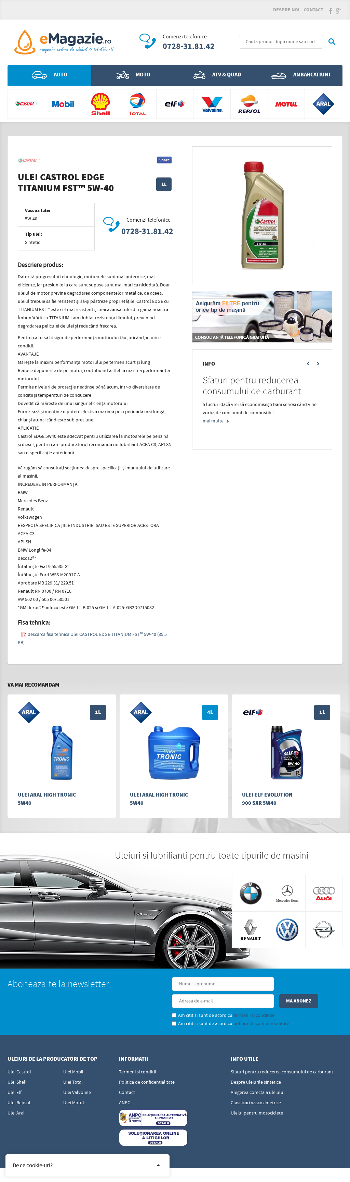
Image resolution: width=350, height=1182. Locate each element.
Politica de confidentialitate (147, 1067)
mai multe (213, 423)
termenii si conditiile (209, 1001)
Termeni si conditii (137, 1057)
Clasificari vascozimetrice (256, 1088)
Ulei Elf (15, 1078)
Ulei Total (73, 1067)
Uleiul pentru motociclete (257, 1098)
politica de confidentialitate (216, 1009)
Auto (49, 77)
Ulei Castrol (19, 1057)
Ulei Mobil (73, 1057)
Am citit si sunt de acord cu (178, 1001)
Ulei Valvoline (77, 1078)
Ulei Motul (73, 1088)
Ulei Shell (17, 1067)
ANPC (124, 1088)
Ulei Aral (16, 1098)
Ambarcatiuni (300, 77)
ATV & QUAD (217, 77)
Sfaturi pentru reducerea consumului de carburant (282, 1057)
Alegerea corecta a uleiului (257, 1078)
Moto (133, 77)
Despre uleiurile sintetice (256, 1067)
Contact (313, 11)
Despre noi (286, 11)
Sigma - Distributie (323, 1171)
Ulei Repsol (19, 1088)
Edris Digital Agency (191, 1171)
